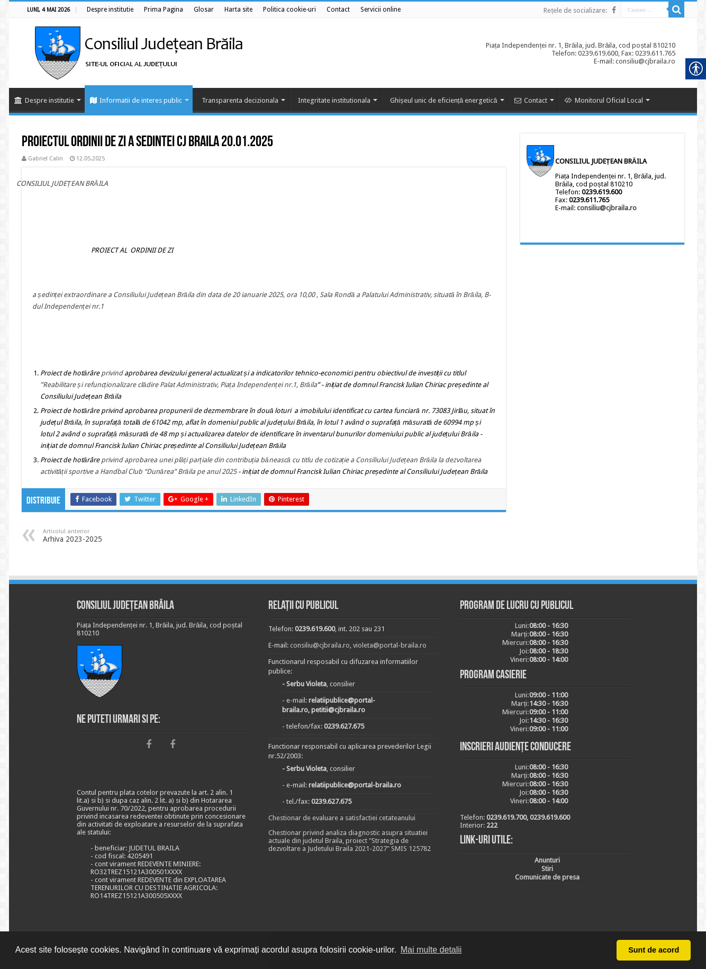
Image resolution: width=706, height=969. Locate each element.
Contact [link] (530, 100)
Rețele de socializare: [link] (575, 10)
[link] (110, 9)
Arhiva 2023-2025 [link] (97, 535)
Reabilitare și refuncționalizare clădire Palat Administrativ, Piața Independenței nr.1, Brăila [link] (180, 385)
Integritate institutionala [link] (334, 100)
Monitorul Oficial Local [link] (603, 100)
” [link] (41, 385)
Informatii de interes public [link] (136, 100)
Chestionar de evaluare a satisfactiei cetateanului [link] (341, 818)
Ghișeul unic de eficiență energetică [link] (443, 100)
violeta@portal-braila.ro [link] (390, 645)
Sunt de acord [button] (653, 950)
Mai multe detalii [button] (431, 949)
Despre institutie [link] (44, 100)
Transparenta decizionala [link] (240, 100)
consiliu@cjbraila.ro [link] (607, 208)
